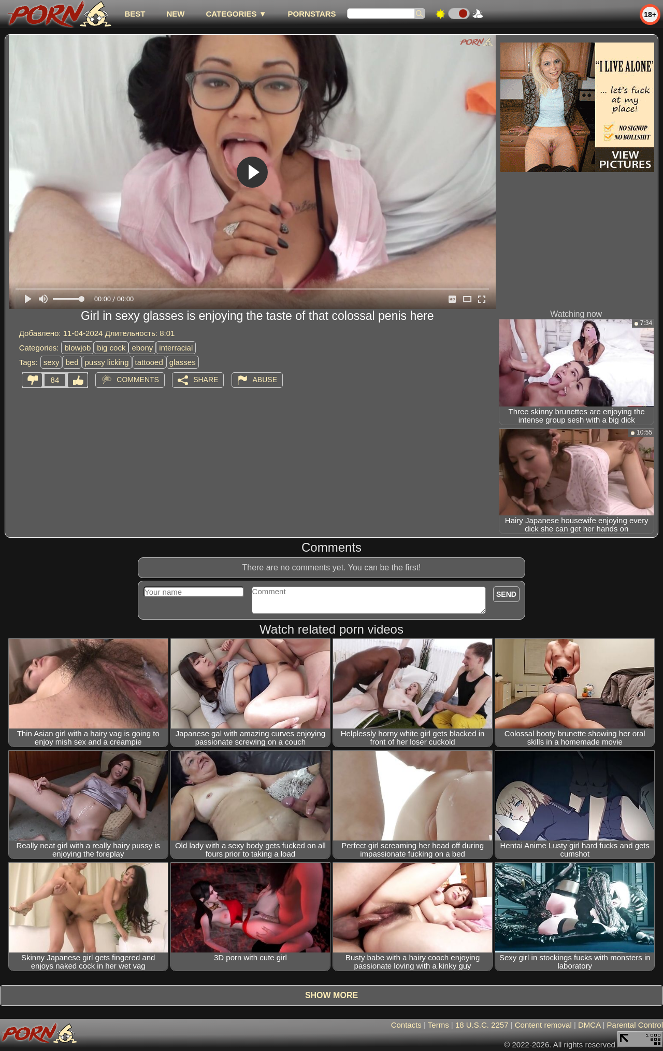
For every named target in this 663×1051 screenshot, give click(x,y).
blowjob (77, 347)
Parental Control (635, 1024)
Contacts (406, 1024)
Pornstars (312, 13)
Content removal (543, 1024)
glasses (182, 362)
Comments (138, 379)
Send (506, 594)
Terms (438, 1024)
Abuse (265, 379)
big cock (111, 347)
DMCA (589, 1024)
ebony (142, 347)
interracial (176, 347)
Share (205, 379)
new (175, 13)
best (134, 13)
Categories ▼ (236, 13)
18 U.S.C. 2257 (482, 1024)
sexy (52, 362)
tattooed (149, 362)
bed (71, 362)
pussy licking (107, 362)
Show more (331, 995)
